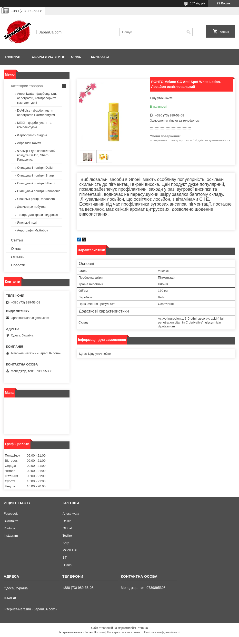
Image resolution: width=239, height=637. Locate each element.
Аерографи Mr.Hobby (32, 230)
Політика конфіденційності (162, 632)
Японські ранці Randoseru (36, 199)
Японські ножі (27, 222)
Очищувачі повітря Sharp (35, 175)
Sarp (65, 543)
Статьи (17, 240)
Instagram (11, 535)
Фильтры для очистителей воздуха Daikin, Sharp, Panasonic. (36, 155)
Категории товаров (27, 86)
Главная (12, 57)
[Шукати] (188, 32)
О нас (76, 57)
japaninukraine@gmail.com (30, 318)
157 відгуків (198, 3)
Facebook (11, 513)
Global (67, 528)
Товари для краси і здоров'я (37, 215)
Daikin (66, 521)
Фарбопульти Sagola (32, 135)
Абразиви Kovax (29, 143)
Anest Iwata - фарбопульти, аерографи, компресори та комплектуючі (37, 98)
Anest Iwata (70, 513)
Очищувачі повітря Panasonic (38, 191)
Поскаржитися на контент (124, 632)
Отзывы (17, 257)
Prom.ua (142, 628)
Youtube (9, 528)
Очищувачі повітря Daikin (35, 167)
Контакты (100, 57)
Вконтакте (11, 521)
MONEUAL (70, 550)
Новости (18, 265)
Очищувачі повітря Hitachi (36, 183)
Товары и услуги (45, 57)
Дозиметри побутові (31, 207)
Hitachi (67, 565)
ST (64, 557)
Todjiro (67, 535)
